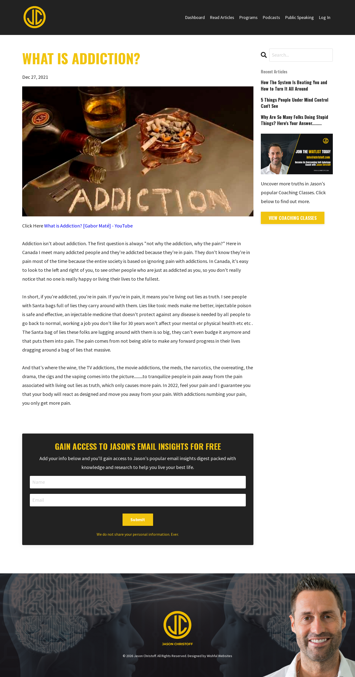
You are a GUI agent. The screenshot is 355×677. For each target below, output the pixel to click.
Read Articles (222, 17)
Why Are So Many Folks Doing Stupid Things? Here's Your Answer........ (294, 120)
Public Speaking (299, 17)
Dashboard (195, 17)
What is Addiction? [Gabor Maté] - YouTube (88, 226)
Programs (248, 17)
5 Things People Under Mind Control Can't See (294, 103)
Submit (137, 519)
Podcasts (271, 17)
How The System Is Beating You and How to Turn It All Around (294, 85)
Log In (324, 17)
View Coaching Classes (293, 218)
